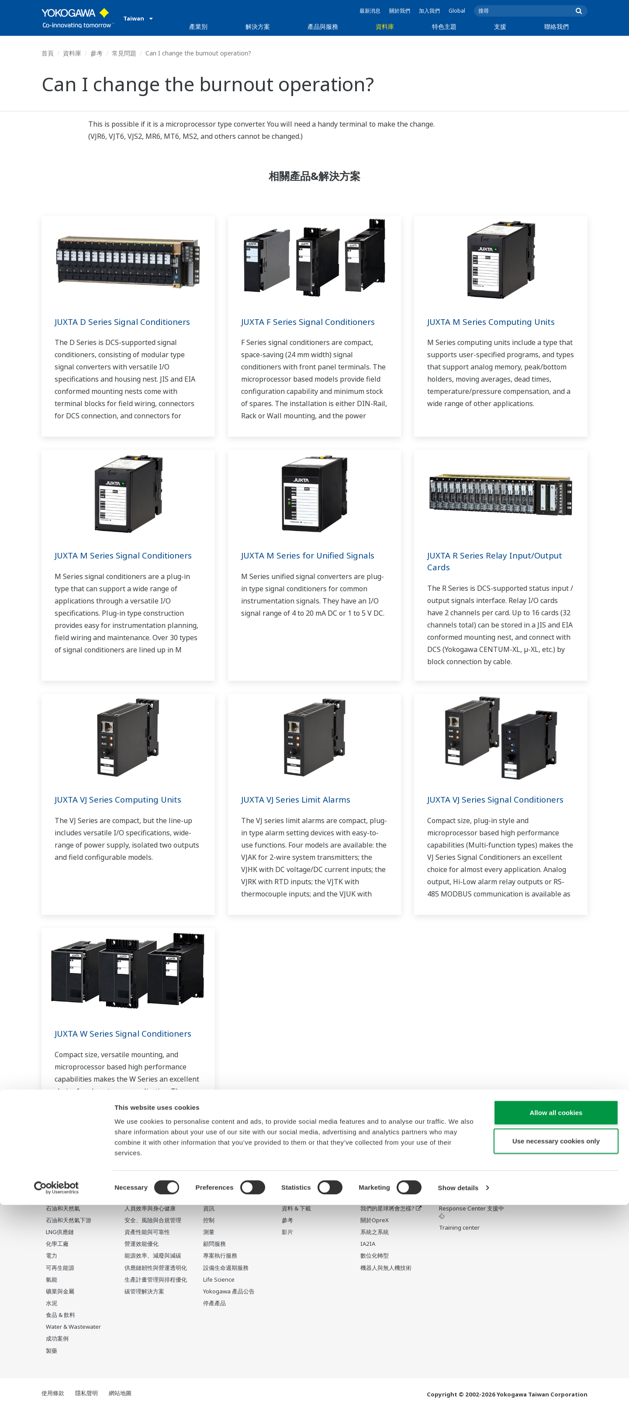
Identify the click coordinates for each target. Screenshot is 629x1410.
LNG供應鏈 (60, 1232)
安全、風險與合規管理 (152, 1220)
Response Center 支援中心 (471, 1212)
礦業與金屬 (60, 1292)
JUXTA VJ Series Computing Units (123, 799)
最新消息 (369, 10)
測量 (208, 1232)
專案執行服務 (220, 1256)
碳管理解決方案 (144, 1292)
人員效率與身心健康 (150, 1209)
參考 (96, 53)
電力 (51, 1256)
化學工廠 (57, 1244)
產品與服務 (323, 26)
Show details (458, 1392)
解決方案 (257, 26)
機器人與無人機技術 (385, 1268)
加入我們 (429, 10)
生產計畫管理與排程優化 (155, 1280)
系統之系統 (374, 1232)
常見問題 (124, 53)
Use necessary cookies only (556, 1346)
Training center (459, 1228)
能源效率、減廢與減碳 (152, 1256)
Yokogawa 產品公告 (229, 1292)
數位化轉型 (374, 1256)
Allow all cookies (556, 1317)
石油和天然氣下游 (68, 1220)
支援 (500, 26)
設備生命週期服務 (226, 1268)
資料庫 (385, 26)
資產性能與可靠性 (147, 1232)
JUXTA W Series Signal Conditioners (128, 1033)
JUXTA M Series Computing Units (495, 322)
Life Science (219, 1280)
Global (457, 10)
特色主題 (444, 26)
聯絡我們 (556, 26)
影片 (287, 1232)
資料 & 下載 (296, 1209)
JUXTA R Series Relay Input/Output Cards (498, 561)
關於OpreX (374, 1220)
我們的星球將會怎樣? (387, 1209)
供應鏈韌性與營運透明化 (155, 1268)
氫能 (51, 1280)
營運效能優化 (141, 1244)
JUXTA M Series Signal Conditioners (128, 555)
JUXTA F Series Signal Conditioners (312, 322)
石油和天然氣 (63, 1209)
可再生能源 (60, 1268)
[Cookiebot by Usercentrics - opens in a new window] (56, 1393)
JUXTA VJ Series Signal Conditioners (500, 799)
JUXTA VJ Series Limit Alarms (300, 799)
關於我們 (399, 10)
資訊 (208, 1209)
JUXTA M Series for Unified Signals (312, 555)
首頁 (47, 53)
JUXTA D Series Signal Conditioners (127, 322)
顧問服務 (214, 1244)
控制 (208, 1220)
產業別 (198, 26)
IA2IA (367, 1244)
